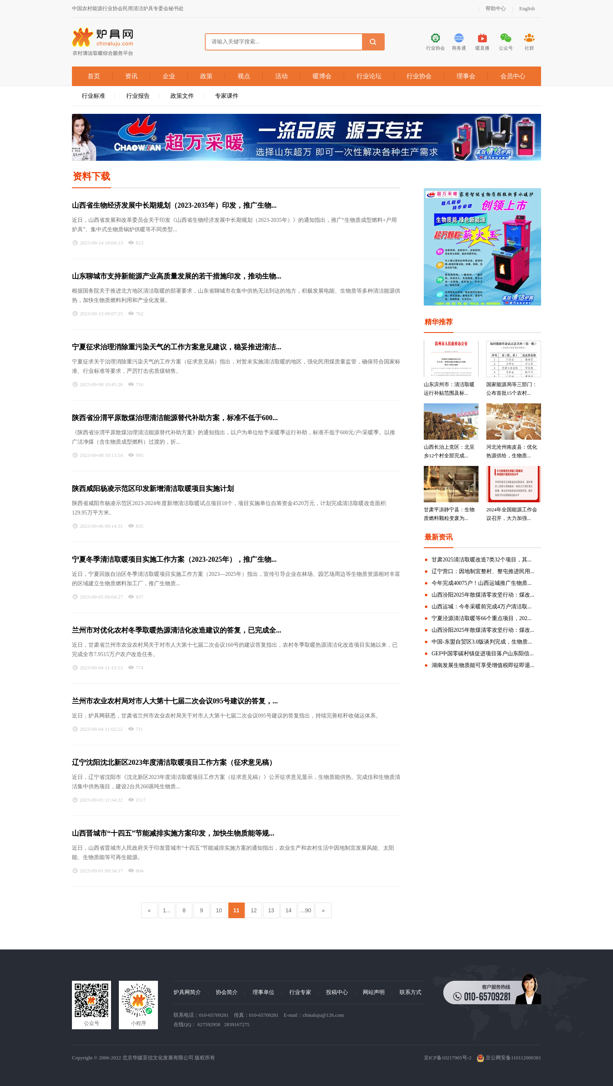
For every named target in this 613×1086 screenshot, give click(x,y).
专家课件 (226, 96)
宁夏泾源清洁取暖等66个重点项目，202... (482, 618)
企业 (169, 76)
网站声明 (374, 992)
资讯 (131, 76)
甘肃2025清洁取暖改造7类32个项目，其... (482, 560)
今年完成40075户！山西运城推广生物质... (482, 583)
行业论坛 (369, 76)
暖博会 (322, 76)
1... (166, 910)
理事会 (466, 76)
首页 (94, 76)
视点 (244, 76)
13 (271, 910)
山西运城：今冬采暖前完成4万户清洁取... (482, 607)
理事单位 (263, 992)
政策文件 (182, 96)
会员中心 (512, 76)
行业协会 (419, 76)
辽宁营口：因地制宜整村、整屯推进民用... (483, 571)
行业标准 (93, 96)
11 (236, 910)
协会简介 (227, 992)
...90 (306, 910)
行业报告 (138, 96)
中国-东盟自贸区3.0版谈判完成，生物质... (482, 642)
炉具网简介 (187, 992)
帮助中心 (496, 8)
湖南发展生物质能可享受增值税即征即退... (483, 665)
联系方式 (410, 992)
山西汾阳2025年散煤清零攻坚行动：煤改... (483, 595)
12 (254, 910)
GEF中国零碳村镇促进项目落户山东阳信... (483, 653)
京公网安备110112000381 (509, 1058)
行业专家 (300, 992)
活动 (281, 76)
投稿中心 (337, 992)
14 (288, 910)
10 (219, 910)
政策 (206, 76)
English (527, 8)
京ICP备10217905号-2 (447, 1058)
